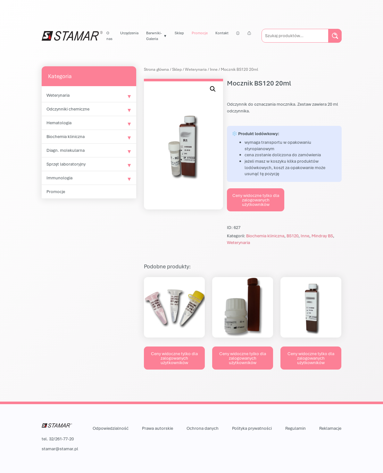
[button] (213, 89)
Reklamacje (330, 428)
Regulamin (295, 428)
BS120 (292, 236)
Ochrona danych (203, 428)
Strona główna (156, 69)
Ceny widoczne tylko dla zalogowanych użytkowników (255, 199)
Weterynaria (58, 95)
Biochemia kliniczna (65, 136)
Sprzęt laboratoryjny (66, 164)
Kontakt (222, 32)
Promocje (200, 32)
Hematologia (58, 123)
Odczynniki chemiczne (67, 109)
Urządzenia (129, 32)
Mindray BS (322, 236)
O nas (109, 35)
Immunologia (59, 178)
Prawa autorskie (157, 428)
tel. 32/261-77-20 (58, 439)
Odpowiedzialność (111, 428)
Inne (214, 69)
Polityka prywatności (252, 428)
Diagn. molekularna (65, 150)
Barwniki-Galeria (154, 35)
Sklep (179, 32)
